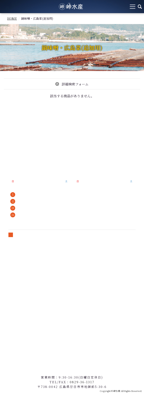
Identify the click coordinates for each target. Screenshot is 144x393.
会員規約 (11, 276)
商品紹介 (11, 138)
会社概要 (11, 164)
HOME (12, 18)
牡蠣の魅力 (17, 132)
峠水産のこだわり (17, 145)
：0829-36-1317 (80, 382)
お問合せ (11, 282)
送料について (14, 270)
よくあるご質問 (15, 157)
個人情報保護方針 (17, 263)
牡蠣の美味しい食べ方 (20, 151)
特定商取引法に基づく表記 (23, 257)
